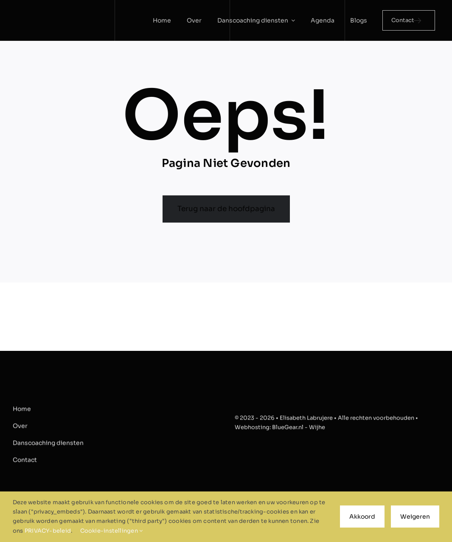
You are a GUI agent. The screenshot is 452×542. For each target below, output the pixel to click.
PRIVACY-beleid (48, 530)
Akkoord (362, 516)
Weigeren (415, 516)
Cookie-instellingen (111, 530)
